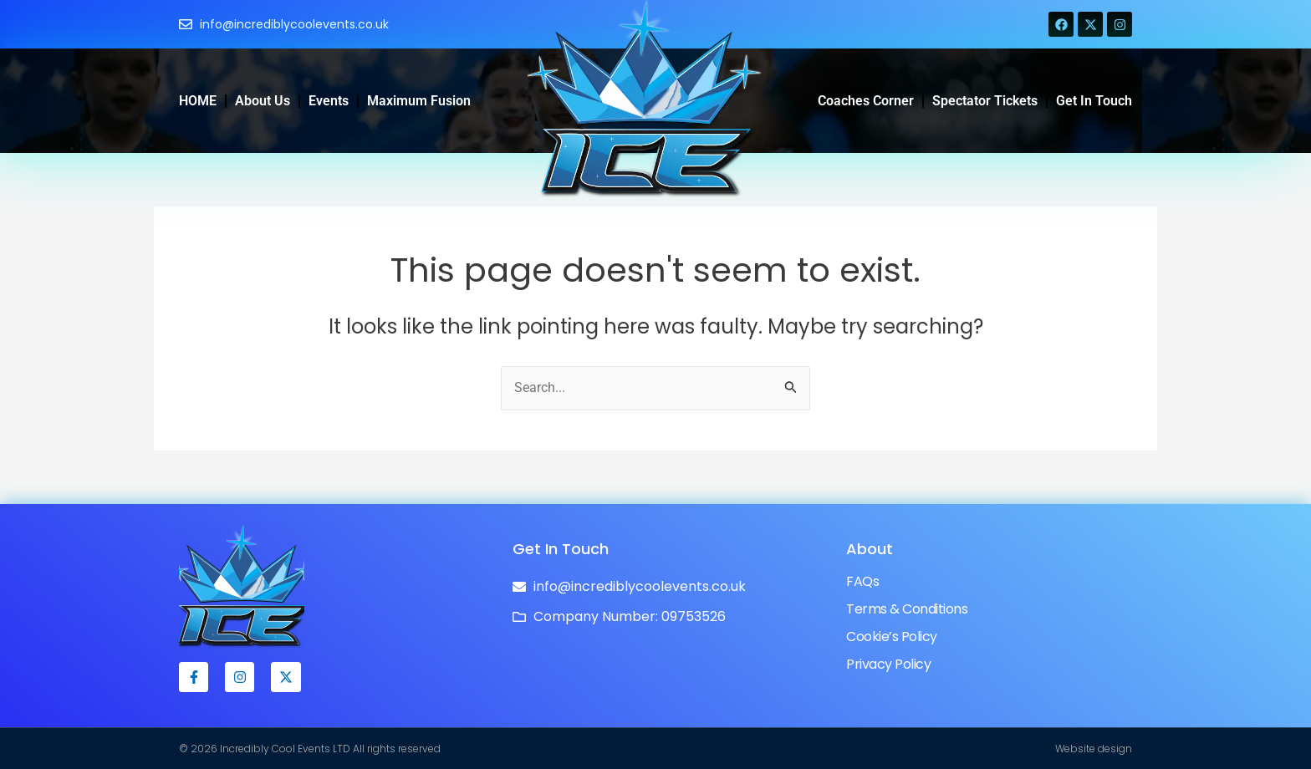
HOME (198, 101)
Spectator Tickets (985, 101)
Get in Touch (1094, 101)
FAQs (862, 581)
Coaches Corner (866, 101)
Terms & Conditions (906, 608)
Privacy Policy (888, 664)
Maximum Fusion (419, 101)
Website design (1093, 748)
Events (329, 101)
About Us (262, 101)
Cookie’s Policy (891, 636)
